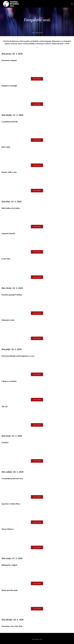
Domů (33, 32)
